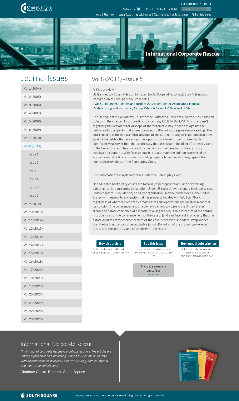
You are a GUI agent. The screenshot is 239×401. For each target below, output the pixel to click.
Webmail (160, 9)
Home (98, 14)
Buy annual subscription (198, 243)
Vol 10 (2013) (33, 212)
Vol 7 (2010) (32, 138)
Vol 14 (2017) (33, 245)
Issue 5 (31, 187)
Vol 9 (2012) (32, 204)
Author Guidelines (201, 14)
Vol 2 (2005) (32, 96)
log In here (153, 274)
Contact (148, 9)
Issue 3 (31, 171)
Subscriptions (161, 14)
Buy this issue (154, 243)
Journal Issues (125, 14)
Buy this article (110, 243)
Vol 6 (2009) (32, 129)
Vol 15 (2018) (33, 253)
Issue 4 (31, 179)
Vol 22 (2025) (33, 311)
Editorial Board (180, 14)
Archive (173, 9)
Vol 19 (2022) (33, 286)
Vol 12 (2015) (33, 228)
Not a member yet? (191, 4)
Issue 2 (31, 162)
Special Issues (143, 14)
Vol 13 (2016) (33, 236)
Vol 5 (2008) (32, 121)
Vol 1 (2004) (32, 88)
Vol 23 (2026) (33, 319)
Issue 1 (31, 154)
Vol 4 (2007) (32, 113)
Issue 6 (31, 195)
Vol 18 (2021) (33, 278)
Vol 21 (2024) (33, 302)
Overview (109, 14)
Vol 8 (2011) (32, 146)
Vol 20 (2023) (33, 294)
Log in (207, 4)
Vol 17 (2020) (33, 269)
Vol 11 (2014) (33, 220)
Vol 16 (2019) (33, 261)
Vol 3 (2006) (32, 105)
